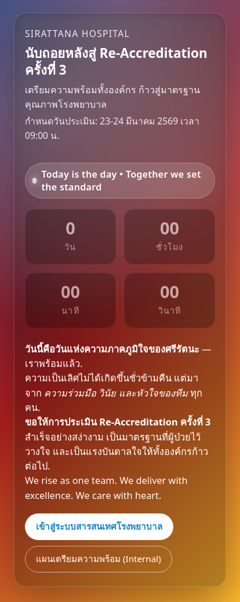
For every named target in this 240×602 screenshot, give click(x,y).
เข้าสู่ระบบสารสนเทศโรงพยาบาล (99, 526)
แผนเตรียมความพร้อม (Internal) (98, 558)
